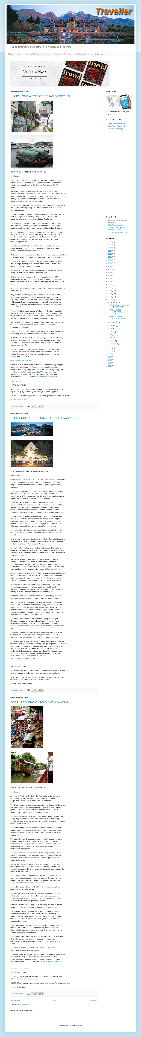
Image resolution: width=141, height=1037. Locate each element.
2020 (110, 260)
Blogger (80, 1025)
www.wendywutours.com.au (47, 377)
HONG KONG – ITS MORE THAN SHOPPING (40, 96)
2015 (110, 275)
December (114, 302)
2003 (110, 357)
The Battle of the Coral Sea (117, 232)
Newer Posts (15, 1001)
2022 (110, 254)
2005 (110, 351)
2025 (110, 245)
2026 (110, 242)
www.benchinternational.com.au (22, 658)
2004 (110, 354)
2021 (110, 257)
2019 (110, 263)
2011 (110, 287)
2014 (110, 278)
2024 (110, 248)
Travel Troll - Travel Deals (116, 126)
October (113, 326)
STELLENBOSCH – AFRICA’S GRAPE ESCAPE (41, 417)
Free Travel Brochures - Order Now (89, 54)
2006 (110, 348)
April (112, 338)
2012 (110, 284)
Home (10, 54)
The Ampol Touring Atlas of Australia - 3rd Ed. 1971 (117, 228)
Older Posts (93, 1001)
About (19, 54)
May (111, 335)
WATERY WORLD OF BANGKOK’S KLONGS (39, 701)
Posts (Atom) (24, 1004)
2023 (110, 251)
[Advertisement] (118, 173)
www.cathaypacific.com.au (20, 361)
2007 (110, 300)
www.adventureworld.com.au (52, 962)
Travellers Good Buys (115, 129)
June (112, 332)
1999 (110, 366)
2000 (110, 363)
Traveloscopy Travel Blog (116, 123)
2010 (110, 291)
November (114, 322)
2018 (110, 266)
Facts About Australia (62, 54)
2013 (110, 281)
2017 (110, 269)
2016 (110, 272)
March (112, 341)
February (113, 344)
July (111, 329)
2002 (110, 360)
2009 (110, 294)
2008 (110, 297)
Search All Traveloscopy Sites (38, 54)
